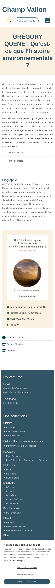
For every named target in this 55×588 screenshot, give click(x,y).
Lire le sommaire (15, 152)
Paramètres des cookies (27, 568)
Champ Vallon (24, 9)
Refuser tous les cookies (27, 575)
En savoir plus (19, 560)
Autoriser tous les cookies (27, 581)
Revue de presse (15, 161)
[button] (47, 20)
